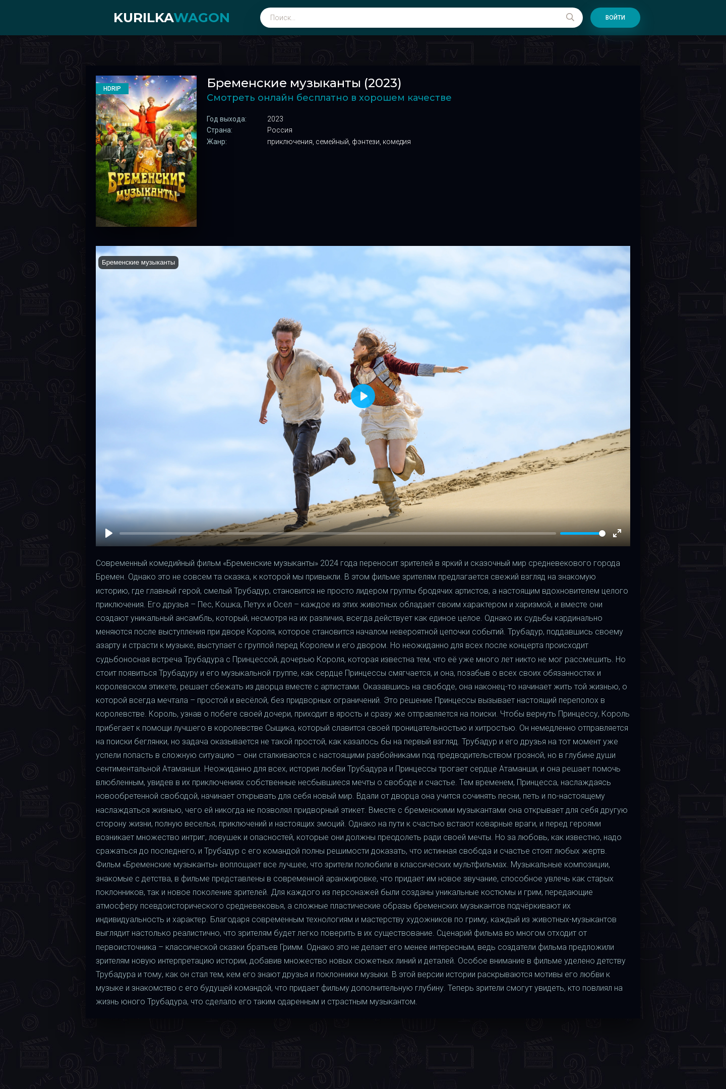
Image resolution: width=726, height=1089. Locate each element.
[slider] (583, 533)
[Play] (109, 533)
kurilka (171, 18)
